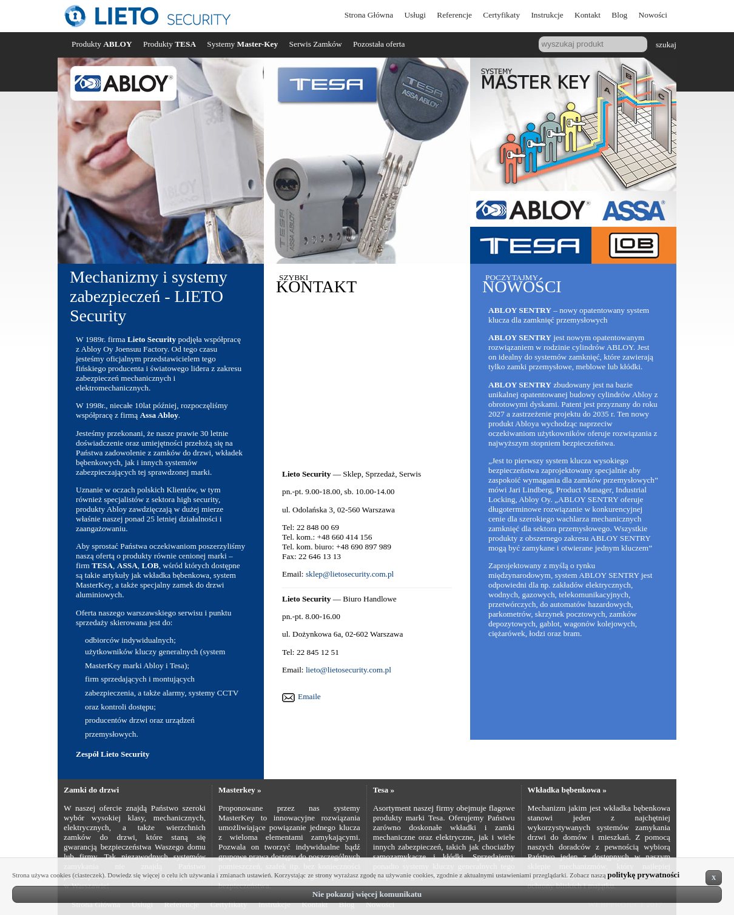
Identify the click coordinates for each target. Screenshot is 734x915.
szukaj (666, 44)
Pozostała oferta (379, 44)
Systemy (242, 44)
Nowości (653, 14)
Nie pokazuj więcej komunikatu (367, 894)
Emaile (309, 696)
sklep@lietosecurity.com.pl (350, 573)
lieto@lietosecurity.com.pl (348, 669)
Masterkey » (239, 789)
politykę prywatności (643, 874)
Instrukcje (547, 14)
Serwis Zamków (315, 44)
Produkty (102, 44)
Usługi (415, 14)
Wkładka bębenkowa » (567, 789)
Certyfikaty (501, 14)
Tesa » (383, 789)
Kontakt (587, 14)
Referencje (454, 14)
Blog (619, 14)
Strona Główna (369, 14)
